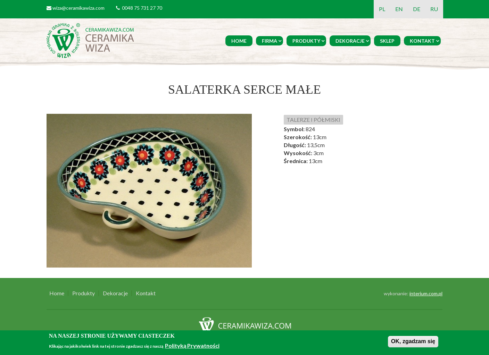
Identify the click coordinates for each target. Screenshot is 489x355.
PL (382, 9)
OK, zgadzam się (413, 341)
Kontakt (422, 41)
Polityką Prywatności (192, 345)
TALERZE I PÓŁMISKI (313, 119)
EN (399, 9)
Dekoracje (350, 41)
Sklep (387, 41)
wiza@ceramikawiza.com (78, 8)
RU (434, 9)
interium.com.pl (425, 293)
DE (416, 9)
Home (239, 41)
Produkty (306, 41)
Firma (269, 41)
